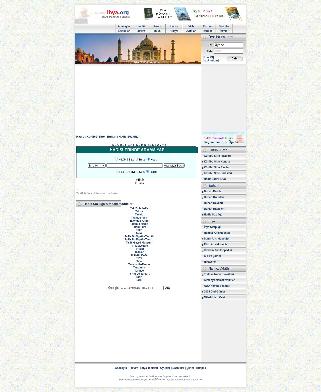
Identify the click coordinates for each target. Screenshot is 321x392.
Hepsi (153, 159)
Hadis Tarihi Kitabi (215, 179)
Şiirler (190, 368)
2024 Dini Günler (214, 291)
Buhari (111, 136)
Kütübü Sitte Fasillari (217, 155)
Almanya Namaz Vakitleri (219, 280)
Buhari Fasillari (213, 191)
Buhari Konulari (214, 197)
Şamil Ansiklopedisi (216, 238)
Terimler (224, 26)
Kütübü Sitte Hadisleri (218, 173)
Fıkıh (190, 26)
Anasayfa (124, 26)
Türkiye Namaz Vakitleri (219, 274)
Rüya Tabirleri (149, 368)
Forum (207, 26)
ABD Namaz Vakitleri (217, 285)
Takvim (140, 30)
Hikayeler (210, 261)
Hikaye (174, 30)
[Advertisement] (160, 99)
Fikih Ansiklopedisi (216, 244)
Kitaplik (140, 26)
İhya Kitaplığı (212, 227)
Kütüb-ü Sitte (95, 136)
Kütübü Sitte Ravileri (217, 167)
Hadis (174, 26)
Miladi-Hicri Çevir (215, 297)
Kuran (157, 26)
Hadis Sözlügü (213, 214)
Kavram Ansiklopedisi (218, 250)
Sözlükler (124, 30)
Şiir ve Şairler (212, 256)
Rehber (207, 30)
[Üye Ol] (209, 57)
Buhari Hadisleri (214, 208)
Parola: (209, 50)
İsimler (224, 30)
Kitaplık (201, 368)
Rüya (157, 30)
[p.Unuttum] (211, 60)
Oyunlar (191, 30)
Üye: (210, 44)
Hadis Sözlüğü (129, 136)
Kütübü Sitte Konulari (217, 161)
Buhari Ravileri (213, 203)
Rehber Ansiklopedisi (217, 232)
